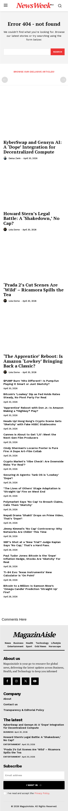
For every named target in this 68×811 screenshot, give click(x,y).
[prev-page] (5, 80)
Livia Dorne (14, 229)
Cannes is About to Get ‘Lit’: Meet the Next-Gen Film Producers (29, 436)
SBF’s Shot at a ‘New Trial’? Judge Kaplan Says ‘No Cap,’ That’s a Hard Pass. (32, 543)
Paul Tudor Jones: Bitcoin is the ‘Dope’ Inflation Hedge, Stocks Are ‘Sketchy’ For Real (32, 559)
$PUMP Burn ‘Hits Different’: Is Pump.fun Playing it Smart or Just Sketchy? (31, 382)
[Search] (58, 51)
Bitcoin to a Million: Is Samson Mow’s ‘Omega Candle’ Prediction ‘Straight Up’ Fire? (30, 589)
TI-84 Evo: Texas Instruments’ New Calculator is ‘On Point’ (27, 574)
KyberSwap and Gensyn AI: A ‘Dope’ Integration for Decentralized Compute (32, 147)
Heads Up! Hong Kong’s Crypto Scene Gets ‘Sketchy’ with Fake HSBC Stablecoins (32, 422)
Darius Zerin (15, 158)
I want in (34, 785)
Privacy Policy (41, 793)
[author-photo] (5, 158)
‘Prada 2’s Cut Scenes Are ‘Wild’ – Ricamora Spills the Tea (33, 289)
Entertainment (12, 744)
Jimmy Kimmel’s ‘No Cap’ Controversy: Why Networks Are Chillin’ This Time (32, 530)
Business (8, 732)
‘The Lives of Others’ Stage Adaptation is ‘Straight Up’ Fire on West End (32, 490)
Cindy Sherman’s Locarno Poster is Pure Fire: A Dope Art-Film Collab (30, 449)
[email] (34, 775)
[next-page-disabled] (63, 80)
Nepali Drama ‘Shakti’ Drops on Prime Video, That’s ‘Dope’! (33, 517)
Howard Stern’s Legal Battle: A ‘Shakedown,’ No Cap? (31, 218)
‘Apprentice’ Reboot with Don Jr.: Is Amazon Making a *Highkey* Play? (33, 409)
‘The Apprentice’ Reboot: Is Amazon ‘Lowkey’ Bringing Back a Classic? (33, 361)
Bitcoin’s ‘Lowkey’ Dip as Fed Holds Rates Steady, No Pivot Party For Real (31, 396)
